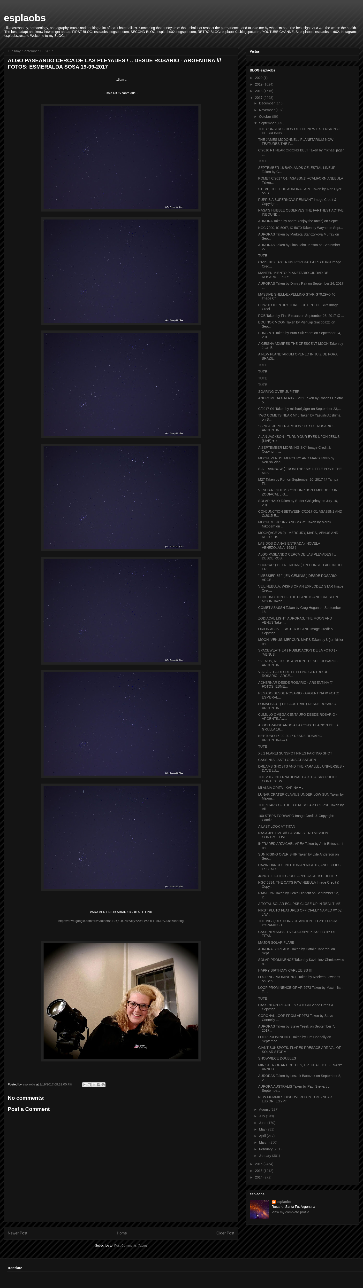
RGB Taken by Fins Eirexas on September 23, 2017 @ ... (301, 316)
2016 (259, 1164)
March (264, 1142)
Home (122, 1233)
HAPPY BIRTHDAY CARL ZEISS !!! (285, 970)
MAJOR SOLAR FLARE (276, 942)
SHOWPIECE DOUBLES (277, 1058)
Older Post (225, 1233)
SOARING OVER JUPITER (278, 391)
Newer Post (17, 1233)
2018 (259, 91)
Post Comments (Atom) (130, 1245)
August (264, 1109)
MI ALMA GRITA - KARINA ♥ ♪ (281, 788)
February (266, 1149)
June (263, 1123)
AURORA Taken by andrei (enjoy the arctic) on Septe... (299, 221)
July (262, 1116)
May (262, 1129)
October (265, 116)
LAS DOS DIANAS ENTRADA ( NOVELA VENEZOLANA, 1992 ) (289, 546)
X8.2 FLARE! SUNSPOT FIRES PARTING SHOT (295, 753)
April (263, 1136)
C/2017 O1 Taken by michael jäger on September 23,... (299, 409)
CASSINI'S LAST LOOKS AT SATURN (287, 760)
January (265, 1156)
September (267, 123)
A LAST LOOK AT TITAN (276, 826)
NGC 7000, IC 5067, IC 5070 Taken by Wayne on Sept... (300, 228)
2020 (259, 78)
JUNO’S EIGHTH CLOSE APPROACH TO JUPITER (297, 876)
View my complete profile (290, 1212)
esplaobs (25, 18)
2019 (259, 84)
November (267, 110)
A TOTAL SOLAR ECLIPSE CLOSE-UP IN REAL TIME (299, 904)
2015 (259, 1171)
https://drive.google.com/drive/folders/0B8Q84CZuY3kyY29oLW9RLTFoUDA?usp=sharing (121, 921)
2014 (259, 1177)
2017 (259, 98)
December (267, 103)
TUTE (262, 161)
